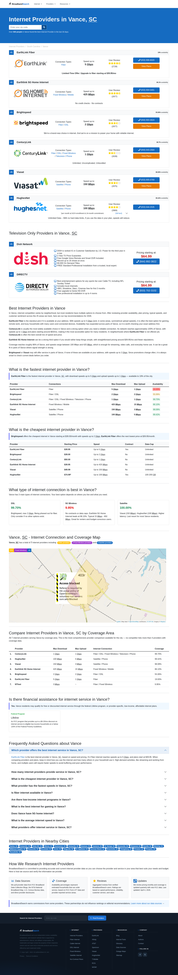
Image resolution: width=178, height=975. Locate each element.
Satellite (59, 185)
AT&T (94, 943)
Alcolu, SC (57, 849)
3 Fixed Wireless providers (82, 543)
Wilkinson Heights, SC (18, 849)
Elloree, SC (48, 846)
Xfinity (94, 939)
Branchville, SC (112, 849)
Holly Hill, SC (37, 846)
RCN (93, 963)
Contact (141, 943)
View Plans (146, 66)
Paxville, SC (147, 846)
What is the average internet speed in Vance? (37, 820)
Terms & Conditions (32, 956)
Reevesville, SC (122, 846)
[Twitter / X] (145, 955)
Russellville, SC (15, 852)
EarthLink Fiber (17, 389)
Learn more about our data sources (146, 903)
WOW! (94, 967)
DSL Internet (74, 947)
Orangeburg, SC (126, 849)
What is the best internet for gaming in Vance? (38, 806)
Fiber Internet (74, 939)
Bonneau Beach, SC (97, 849)
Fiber (63, 65)
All (29, 550)
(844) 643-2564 (146, 150)
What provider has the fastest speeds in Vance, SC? (41, 785)
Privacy (22, 956)
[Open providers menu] (51, 4)
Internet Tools (121, 939)
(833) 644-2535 (146, 207)
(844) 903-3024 (146, 120)
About (140, 935)
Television (60, 156)
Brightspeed (15, 394)
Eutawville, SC (25, 846)
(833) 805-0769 (146, 180)
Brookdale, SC (46, 849)
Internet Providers (76, 935)
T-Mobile (95, 959)
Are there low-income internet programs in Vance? (41, 799)
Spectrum (95, 947)
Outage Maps (121, 951)
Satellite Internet (76, 955)
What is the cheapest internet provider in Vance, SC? (42, 779)
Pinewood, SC (136, 846)
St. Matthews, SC (82, 849)
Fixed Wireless (59, 95)
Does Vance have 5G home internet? (32, 813)
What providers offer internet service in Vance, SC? (41, 827)
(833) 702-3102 (146, 290)
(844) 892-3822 (146, 261)
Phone (69, 156)
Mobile (71, 95)
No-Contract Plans (76, 959)
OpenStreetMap (134, 621)
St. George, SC (109, 846)
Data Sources (121, 947)
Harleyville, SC (73, 846)
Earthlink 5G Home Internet (22, 404)
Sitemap (119, 955)
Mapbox (163, 621)
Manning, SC (158, 846)
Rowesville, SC (33, 849)
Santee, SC (14, 846)
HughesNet (15, 415)
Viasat (13, 409)
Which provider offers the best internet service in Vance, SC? (47, 750)
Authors (141, 939)
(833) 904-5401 (146, 90)
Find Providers (97, 918)
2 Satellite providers (105, 543)
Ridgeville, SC (69, 849)
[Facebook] (140, 955)
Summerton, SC (60, 846)
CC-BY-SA (150, 621)
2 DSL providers (64, 543)
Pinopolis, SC (150, 849)
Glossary (119, 943)
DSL (66, 125)
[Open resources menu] (65, 4)
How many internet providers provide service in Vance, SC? (46, 772)
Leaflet (118, 621)
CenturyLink (15, 399)
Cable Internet (75, 943)
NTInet (18, 684)
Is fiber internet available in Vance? (32, 792)
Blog (117, 935)
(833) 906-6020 (146, 60)
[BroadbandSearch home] (19, 4)
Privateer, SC (138, 849)
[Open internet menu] (38, 4)
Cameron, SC (97, 846)
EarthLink (95, 935)
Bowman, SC (85, 846)
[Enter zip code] (65, 918)
